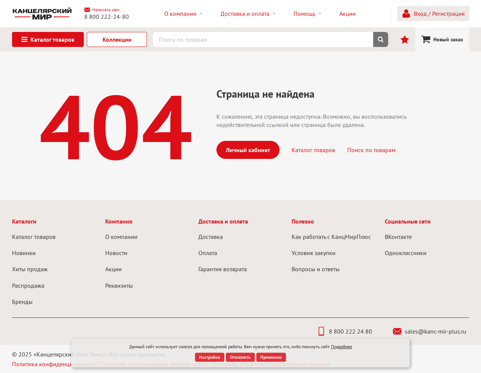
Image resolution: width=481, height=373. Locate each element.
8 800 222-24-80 (106, 16)
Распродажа (28, 285)
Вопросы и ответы (316, 269)
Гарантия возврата (222, 269)
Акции (113, 269)
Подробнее (341, 346)
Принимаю (271, 357)
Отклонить (240, 357)
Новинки (24, 253)
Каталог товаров (313, 150)
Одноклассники (406, 253)
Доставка (210, 236)
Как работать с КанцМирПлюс (331, 236)
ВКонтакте (398, 236)
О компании (121, 236)
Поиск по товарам (371, 150)
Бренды (22, 301)
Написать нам (101, 10)
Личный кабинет (248, 150)
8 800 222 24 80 (344, 331)
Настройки (209, 357)
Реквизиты (119, 285)
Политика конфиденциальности (54, 364)
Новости (116, 253)
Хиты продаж (30, 269)
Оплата (207, 253)
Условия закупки (314, 253)
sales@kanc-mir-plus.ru (429, 331)
